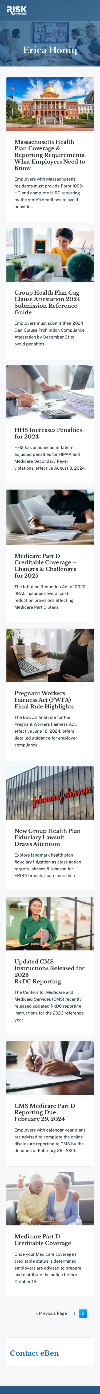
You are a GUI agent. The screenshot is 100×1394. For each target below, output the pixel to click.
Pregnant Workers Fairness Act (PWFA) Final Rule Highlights (44, 703)
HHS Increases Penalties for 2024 (48, 435)
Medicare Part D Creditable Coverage (42, 1247)
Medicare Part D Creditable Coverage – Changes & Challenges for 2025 (45, 569)
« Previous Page (51, 1322)
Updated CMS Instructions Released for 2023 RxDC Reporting (49, 977)
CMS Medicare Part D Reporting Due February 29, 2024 (44, 1119)
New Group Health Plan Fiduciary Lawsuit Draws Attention (47, 842)
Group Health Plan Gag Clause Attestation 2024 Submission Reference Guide (47, 303)
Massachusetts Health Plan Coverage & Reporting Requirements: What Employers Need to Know (50, 155)
